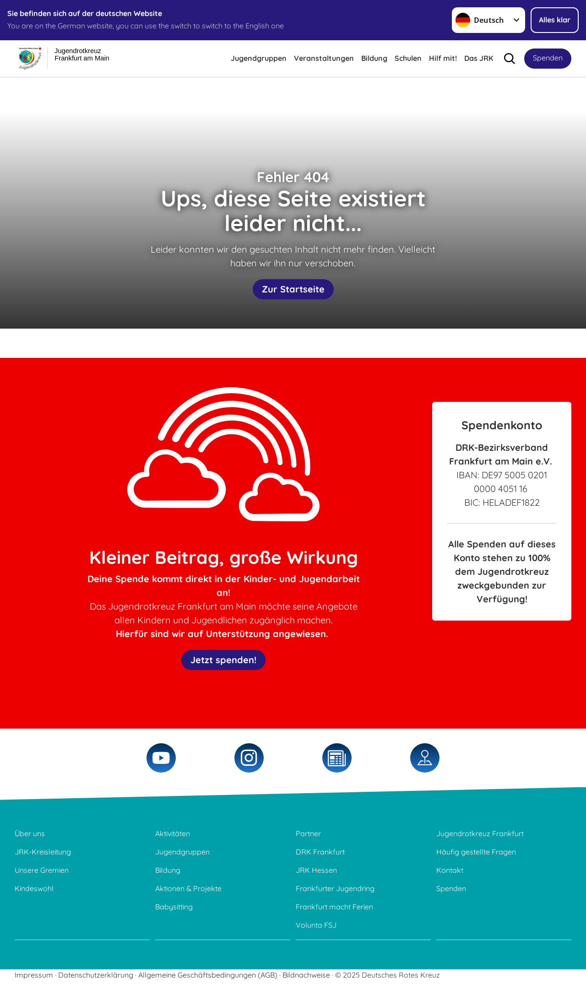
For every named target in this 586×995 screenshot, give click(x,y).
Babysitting (174, 906)
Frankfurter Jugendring (335, 888)
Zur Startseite (293, 289)
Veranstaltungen (324, 58)
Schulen (408, 58)
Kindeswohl (34, 888)
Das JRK (478, 58)
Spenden (548, 57)
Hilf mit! (443, 58)
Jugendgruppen (259, 58)
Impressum (34, 974)
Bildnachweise (306, 974)
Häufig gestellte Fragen (476, 851)
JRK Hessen (316, 870)
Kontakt (449, 870)
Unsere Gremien (42, 870)
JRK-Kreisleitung (43, 851)
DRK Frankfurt (320, 851)
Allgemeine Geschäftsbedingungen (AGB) (207, 974)
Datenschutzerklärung (95, 974)
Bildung (374, 58)
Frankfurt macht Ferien (334, 906)
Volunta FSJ (316, 925)
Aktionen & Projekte (188, 888)
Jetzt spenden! (223, 659)
